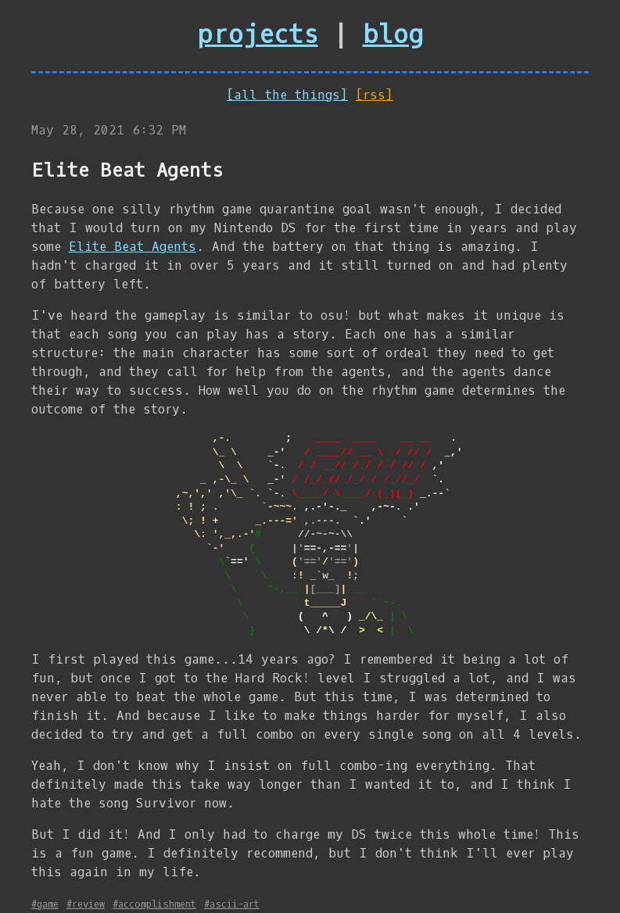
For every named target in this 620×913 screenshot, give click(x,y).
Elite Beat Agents (132, 246)
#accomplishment (154, 904)
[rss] (374, 95)
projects (258, 35)
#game (45, 904)
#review (85, 904)
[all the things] (287, 95)
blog (393, 35)
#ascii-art (232, 904)
